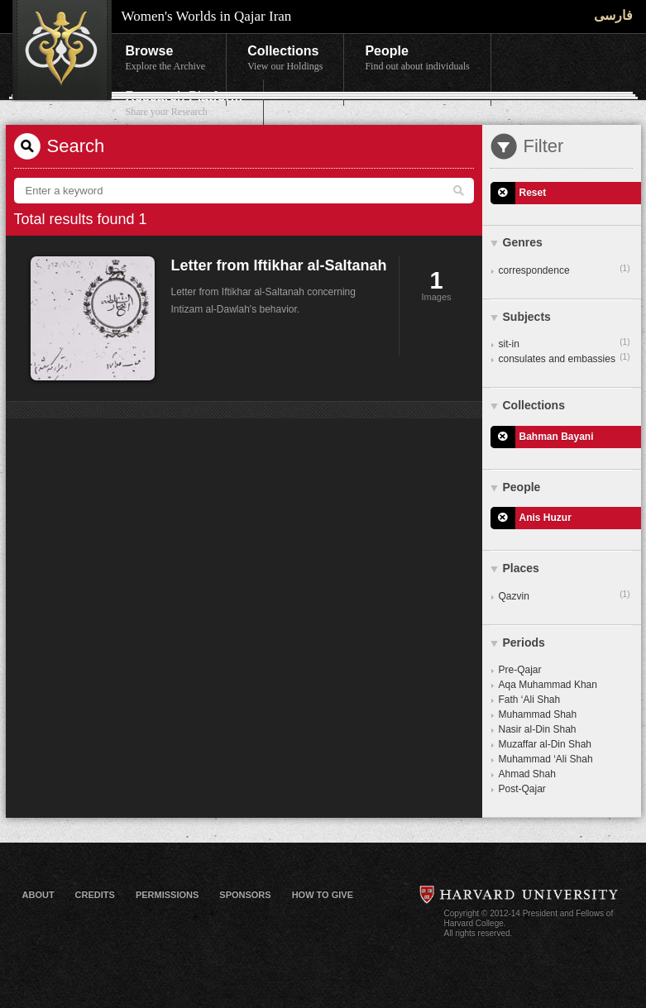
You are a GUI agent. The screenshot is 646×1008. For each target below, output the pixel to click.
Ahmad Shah (527, 774)
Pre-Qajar (520, 670)
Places (521, 568)
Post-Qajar (522, 789)
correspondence (564, 269)
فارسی (613, 15)
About (38, 895)
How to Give (322, 895)
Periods (524, 642)
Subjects (527, 316)
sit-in (564, 343)
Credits (95, 895)
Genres (523, 242)
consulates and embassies (564, 358)
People (417, 59)
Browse (166, 59)
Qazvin (564, 595)
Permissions (167, 895)
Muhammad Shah (538, 714)
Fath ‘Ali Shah (530, 699)
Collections (285, 59)
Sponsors (244, 895)
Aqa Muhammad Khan (548, 684)
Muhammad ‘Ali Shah (546, 759)
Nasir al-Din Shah (538, 729)
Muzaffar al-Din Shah (545, 744)
